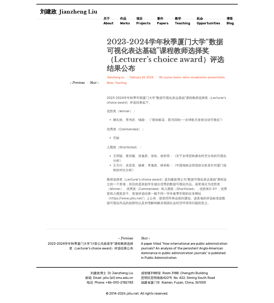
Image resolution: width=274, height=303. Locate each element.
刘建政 (68, 11)
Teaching (120, 83)
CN (160, 77)
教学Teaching (182, 21)
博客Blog (230, 21)
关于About (108, 21)
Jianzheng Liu (115, 77)
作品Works (125, 21)
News (110, 83)
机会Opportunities (208, 21)
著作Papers (162, 21)
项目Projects (143, 21)
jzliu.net (132, 293)
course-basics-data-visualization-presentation (194, 77)
